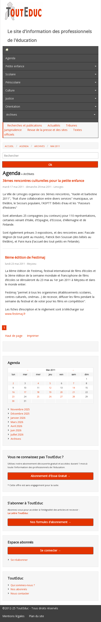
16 (13, 392)
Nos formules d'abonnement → (50, 522)
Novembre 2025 (20, 409)
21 (73, 392)
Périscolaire (12, 82)
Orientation (12, 106)
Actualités (54, 125)
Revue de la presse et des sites (47, 130)
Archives (11, 114)
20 (61, 392)
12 (50, 387)
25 (38, 396)
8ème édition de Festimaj (25, 257)
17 (25, 392)
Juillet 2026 (17, 434)
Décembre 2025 (20, 413)
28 (73, 396)
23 (13, 396)
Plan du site (36, 616)
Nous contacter (20, 593)
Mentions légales (13, 616)
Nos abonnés (19, 589)
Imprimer (33, 336)
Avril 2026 (16, 426)
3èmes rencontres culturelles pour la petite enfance (43, 180)
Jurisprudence (13, 130)
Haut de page (13, 336)
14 (73, 387)
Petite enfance (14, 66)
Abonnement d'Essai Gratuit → (50, 476)
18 (38, 392)
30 (13, 401)
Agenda (10, 58)
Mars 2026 (17, 422)
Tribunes (71, 125)
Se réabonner (19, 560)
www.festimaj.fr (15, 314)
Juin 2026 (16, 430)
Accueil (9, 146)
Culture (10, 90)
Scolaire (10, 74)
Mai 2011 (55, 146)
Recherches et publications (24, 125)
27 (61, 396)
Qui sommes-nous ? (23, 585)
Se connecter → (50, 550)
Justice (9, 98)
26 (50, 396)
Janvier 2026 (18, 418)
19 (50, 392)
